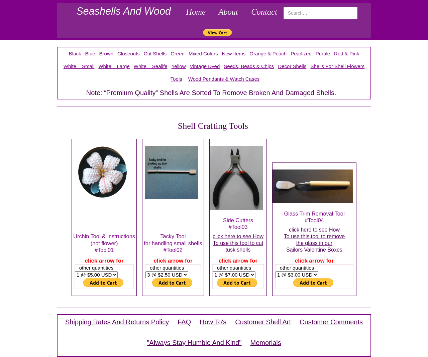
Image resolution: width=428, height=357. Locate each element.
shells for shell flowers (337, 66)
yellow (179, 66)
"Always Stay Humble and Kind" (194, 342)
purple (323, 53)
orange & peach (268, 53)
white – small (79, 66)
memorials (265, 342)
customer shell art (263, 322)
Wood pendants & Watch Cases (223, 79)
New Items (233, 53)
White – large (113, 66)
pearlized (301, 53)
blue (90, 53)
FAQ (184, 322)
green (178, 53)
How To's (213, 322)
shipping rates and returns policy (117, 322)
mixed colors (203, 53)
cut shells (155, 53)
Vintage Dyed (205, 66)
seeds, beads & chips (249, 66)
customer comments (331, 322)
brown (106, 53)
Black (75, 53)
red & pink (346, 53)
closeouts (128, 53)
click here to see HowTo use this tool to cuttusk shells (238, 243)
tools (176, 79)
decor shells (292, 66)
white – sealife (151, 66)
